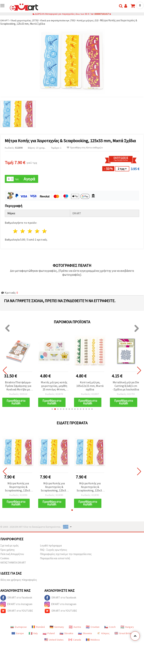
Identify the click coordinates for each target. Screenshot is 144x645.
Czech (110, 627)
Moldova (93, 640)
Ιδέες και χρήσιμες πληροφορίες (18, 580)
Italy (33, 633)
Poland (49, 633)
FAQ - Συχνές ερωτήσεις (53, 550)
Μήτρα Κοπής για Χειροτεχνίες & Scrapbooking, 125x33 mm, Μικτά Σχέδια (18, 487)
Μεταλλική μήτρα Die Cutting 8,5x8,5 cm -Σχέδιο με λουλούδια (126, 385)
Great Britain (123, 633)
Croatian (92, 627)
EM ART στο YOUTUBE (16, 611)
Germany (57, 627)
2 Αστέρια (22, 231)
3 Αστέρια (30, 231)
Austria (75, 627)
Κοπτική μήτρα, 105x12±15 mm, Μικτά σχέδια (90, 385)
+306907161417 (101, 14)
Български (18, 627)
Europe (18, 633)
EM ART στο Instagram (16, 604)
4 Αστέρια (37, 231)
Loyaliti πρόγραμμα (51, 546)
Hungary (127, 627)
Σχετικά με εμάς (9, 546)
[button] (52, 409)
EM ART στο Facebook (16, 598)
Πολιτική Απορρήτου (12, 554)
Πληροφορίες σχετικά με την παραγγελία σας (66, 554)
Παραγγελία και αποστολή (55, 558)
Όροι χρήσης (7, 550)
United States (54, 640)
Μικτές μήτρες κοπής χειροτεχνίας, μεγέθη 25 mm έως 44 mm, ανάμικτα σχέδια (54, 386)
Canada (75, 640)
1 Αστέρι (15, 231)
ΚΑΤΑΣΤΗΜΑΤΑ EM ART (13, 563)
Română (38, 627)
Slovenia (85, 633)
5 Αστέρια (44, 231)
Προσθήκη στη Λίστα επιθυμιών (85, 147)
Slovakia (66, 633)
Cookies (4, 558)
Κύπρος (103, 633)
